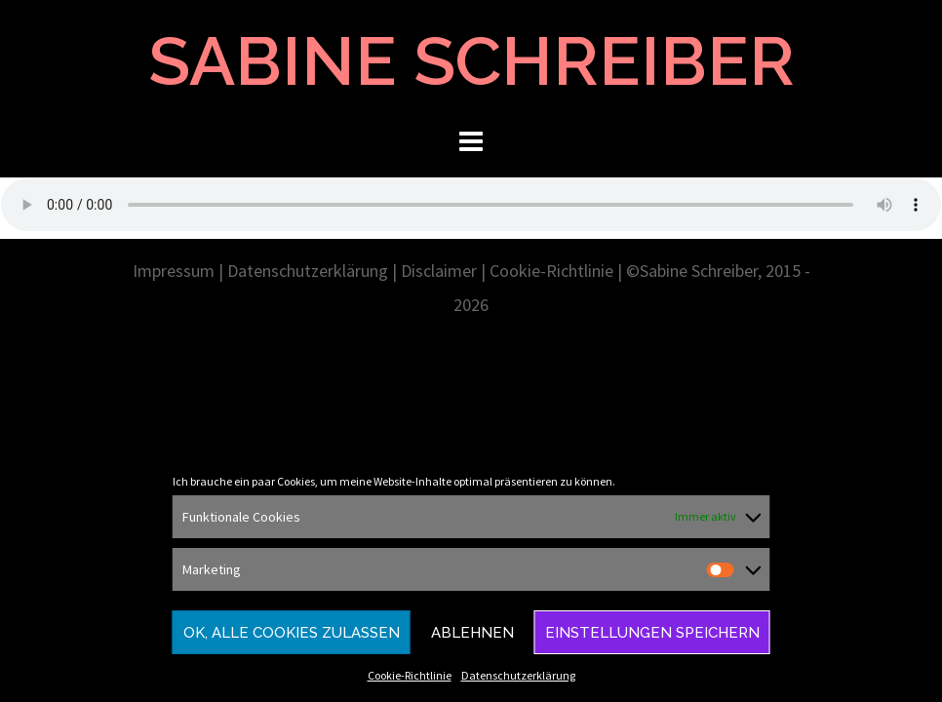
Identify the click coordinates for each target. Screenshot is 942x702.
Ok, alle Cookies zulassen (291, 633)
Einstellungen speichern (652, 633)
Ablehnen (472, 633)
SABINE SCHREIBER (471, 60)
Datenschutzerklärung (518, 675)
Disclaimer (439, 270)
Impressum (174, 270)
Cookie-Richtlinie (409, 675)
